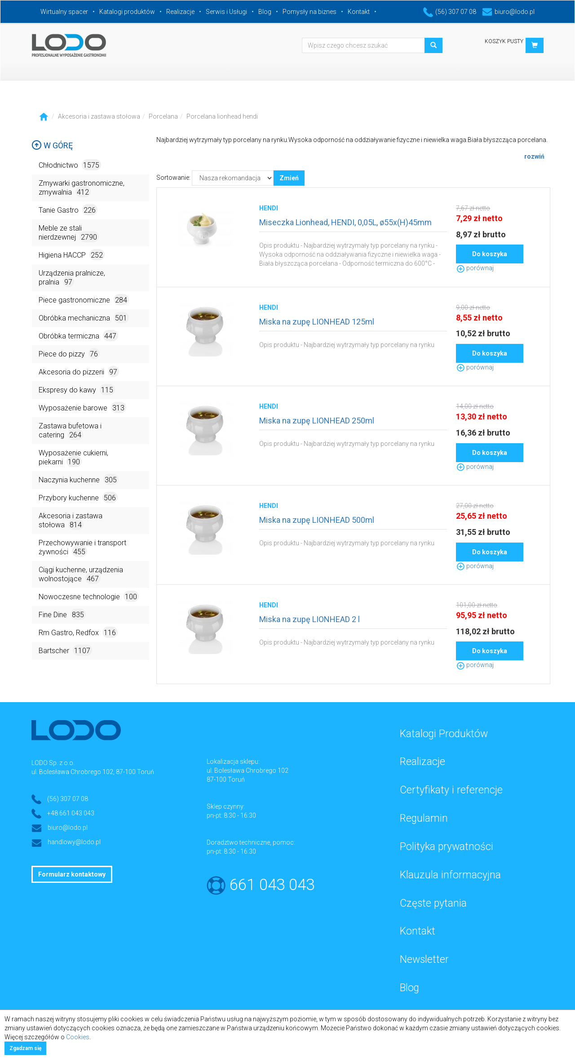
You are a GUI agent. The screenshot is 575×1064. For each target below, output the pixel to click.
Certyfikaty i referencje (451, 790)
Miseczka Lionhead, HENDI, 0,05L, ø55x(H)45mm (345, 222)
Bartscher (65, 650)
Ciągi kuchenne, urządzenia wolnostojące (81, 574)
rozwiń (534, 156)
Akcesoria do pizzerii (79, 371)
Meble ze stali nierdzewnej (69, 233)
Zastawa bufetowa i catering (70, 431)
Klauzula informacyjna (450, 875)
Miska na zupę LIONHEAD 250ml (316, 420)
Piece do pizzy (69, 353)
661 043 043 (272, 885)
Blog (264, 11)
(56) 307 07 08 (449, 11)
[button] (535, 45)
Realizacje (180, 11)
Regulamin (424, 818)
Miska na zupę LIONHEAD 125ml (316, 321)
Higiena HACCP (72, 254)
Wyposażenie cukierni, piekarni (73, 458)
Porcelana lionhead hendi (222, 116)
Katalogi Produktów (444, 734)
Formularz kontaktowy (72, 874)
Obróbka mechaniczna (84, 317)
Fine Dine (62, 614)
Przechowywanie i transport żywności (82, 548)
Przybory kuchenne (78, 497)
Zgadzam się (25, 1048)
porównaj (475, 268)
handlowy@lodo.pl (74, 842)
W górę (52, 145)
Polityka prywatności (446, 847)
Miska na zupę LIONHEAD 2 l (309, 619)
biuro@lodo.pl (508, 11)
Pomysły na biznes (309, 11)
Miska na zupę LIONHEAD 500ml (316, 520)
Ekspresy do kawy (77, 389)
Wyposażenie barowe (82, 407)
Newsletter (424, 959)
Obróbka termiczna (78, 335)
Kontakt (359, 11)
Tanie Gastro (68, 209)
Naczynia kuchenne (79, 479)
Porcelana (163, 116)
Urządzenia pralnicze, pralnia (72, 278)
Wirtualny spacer (64, 11)
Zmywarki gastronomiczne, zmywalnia (81, 188)
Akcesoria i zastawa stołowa (99, 116)
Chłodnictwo (70, 164)
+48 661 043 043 (70, 813)
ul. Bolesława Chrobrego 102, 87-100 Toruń (92, 771)
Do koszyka (489, 254)
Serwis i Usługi (226, 11)
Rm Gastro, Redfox (78, 632)
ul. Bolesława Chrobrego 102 (247, 770)
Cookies (77, 1037)
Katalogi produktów (127, 11)
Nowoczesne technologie (89, 596)
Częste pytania (433, 903)
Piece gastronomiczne (84, 299)
